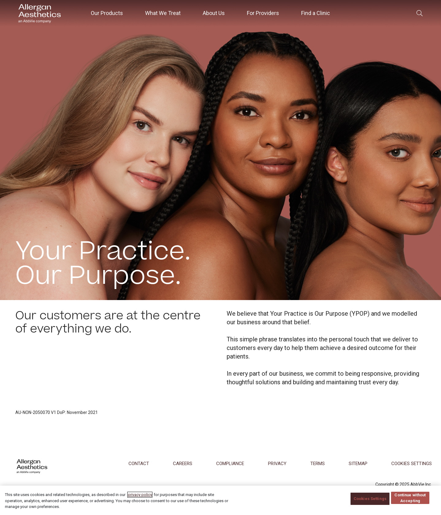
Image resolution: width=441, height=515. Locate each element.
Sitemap (358, 463)
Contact (138, 463)
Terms (317, 463)
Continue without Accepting (410, 503)
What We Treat (163, 13)
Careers (182, 463)
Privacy (277, 463)
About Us (214, 13)
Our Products (107, 13)
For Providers (263, 13)
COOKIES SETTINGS (411, 463)
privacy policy (140, 499)
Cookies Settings (370, 503)
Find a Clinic (315, 13)
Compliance (230, 463)
